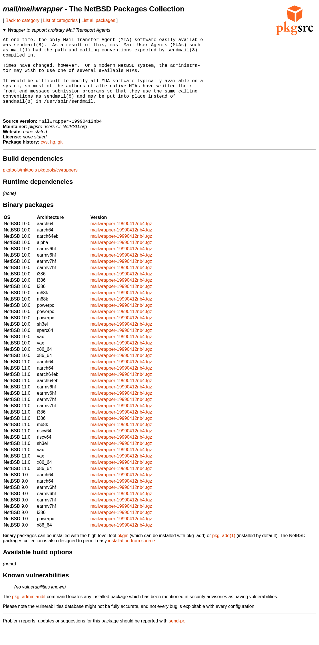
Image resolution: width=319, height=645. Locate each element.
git (60, 158)
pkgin (122, 552)
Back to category (22, 20)
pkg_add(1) (223, 552)
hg (52, 158)
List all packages (98, 20)
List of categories (60, 20)
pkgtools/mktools (20, 186)
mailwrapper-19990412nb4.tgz (121, 240)
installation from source (131, 557)
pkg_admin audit (28, 613)
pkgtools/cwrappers (58, 186)
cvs (44, 158)
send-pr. (177, 637)
